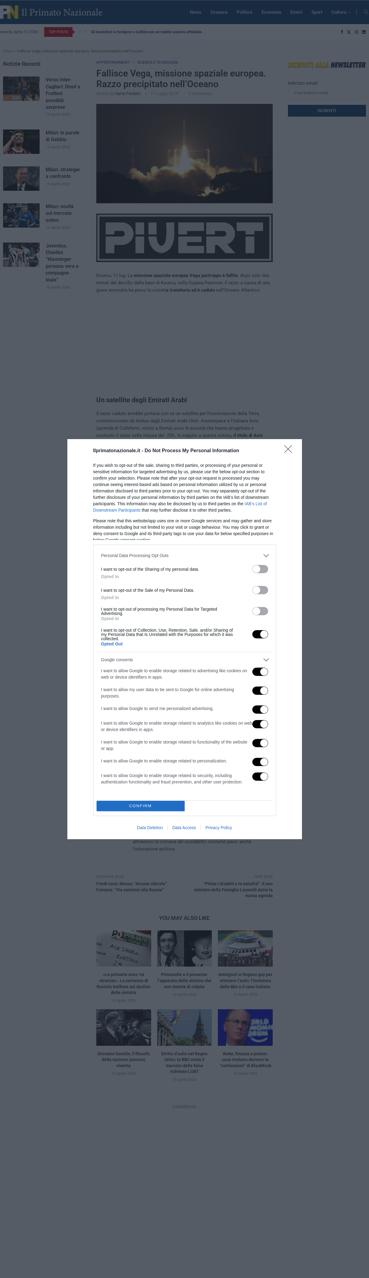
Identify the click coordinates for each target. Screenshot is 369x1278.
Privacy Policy (218, 827)
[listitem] (184, 555)
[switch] (260, 569)
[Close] (290, 450)
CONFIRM (140, 805)
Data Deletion (150, 827)
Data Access (184, 827)
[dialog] (184, 639)
